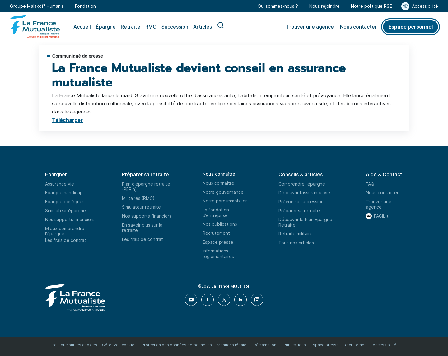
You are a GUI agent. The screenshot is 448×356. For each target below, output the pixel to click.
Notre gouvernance (223, 192)
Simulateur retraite (141, 207)
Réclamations (266, 345)
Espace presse (218, 242)
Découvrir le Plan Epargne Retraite (305, 222)
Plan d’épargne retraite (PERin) (146, 186)
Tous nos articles (296, 242)
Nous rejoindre (324, 6)
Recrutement (216, 233)
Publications (294, 345)
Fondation (85, 6)
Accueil (82, 27)
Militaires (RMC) (138, 198)
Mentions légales (233, 345)
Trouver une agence (310, 27)
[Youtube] (191, 300)
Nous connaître (219, 174)
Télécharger (67, 120)
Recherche (220, 26)
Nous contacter (358, 27)
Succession (174, 27)
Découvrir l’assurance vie (304, 192)
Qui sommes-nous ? (278, 6)
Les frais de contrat (65, 240)
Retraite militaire (295, 233)
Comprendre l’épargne (301, 184)
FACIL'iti (382, 216)
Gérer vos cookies (119, 345)
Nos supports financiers (70, 219)
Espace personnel (410, 27)
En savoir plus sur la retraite (142, 227)
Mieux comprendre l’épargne (64, 231)
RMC (150, 27)
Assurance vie (59, 184)
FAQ (370, 184)
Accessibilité (425, 6)
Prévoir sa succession (301, 201)
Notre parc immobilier (225, 200)
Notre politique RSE (371, 6)
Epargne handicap (64, 192)
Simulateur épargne (65, 210)
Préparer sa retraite (299, 210)
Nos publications (220, 224)
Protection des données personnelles (177, 345)
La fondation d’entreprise (216, 212)
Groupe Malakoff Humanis (37, 6)
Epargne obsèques (65, 201)
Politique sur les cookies (74, 345)
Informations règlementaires (218, 253)
